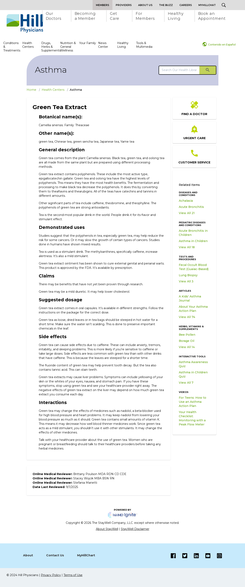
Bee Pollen (187, 335)
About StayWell (107, 529)
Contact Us (55, 555)
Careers (185, 5)
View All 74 (187, 317)
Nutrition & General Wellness (68, 46)
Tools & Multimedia (144, 45)
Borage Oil (186, 341)
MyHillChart (86, 555)
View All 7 (186, 382)
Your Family (87, 43)
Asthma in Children (193, 241)
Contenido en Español (222, 44)
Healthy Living (122, 45)
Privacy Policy (51, 575)
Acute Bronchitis (191, 207)
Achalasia (186, 201)
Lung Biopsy (188, 275)
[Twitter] (181, 555)
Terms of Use (73, 575)
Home (31, 90)
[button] (53, 16)
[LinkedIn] (193, 555)
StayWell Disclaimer (135, 529)
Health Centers (28, 45)
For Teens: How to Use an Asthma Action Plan (192, 402)
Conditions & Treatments (11, 46)
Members (102, 5)
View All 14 (187, 347)
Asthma (51, 70)
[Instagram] (204, 555)
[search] (179, 70)
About (28, 555)
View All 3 (186, 281)
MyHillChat (207, 5)
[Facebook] (173, 555)
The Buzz (166, 5)
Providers (124, 5)
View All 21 (187, 213)
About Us (145, 5)
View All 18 (187, 247)
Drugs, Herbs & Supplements (50, 46)
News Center (103, 45)
